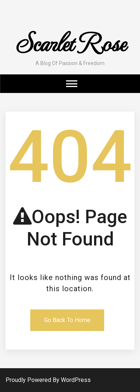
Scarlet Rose (70, 42)
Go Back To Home (67, 320)
